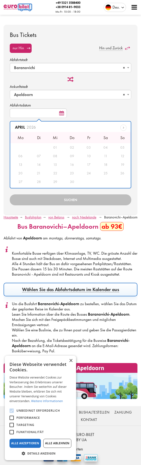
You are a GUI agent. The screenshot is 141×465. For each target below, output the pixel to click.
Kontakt (89, 419)
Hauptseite (11, 217)
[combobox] (70, 67)
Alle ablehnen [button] (57, 443)
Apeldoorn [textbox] (69, 94)
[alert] (40, 408)
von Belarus (56, 217)
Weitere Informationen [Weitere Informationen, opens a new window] (47, 401)
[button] (40, 453)
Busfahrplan (33, 217)
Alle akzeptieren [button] (25, 443)
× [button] (71, 361)
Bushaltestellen (94, 412)
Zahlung (123, 412)
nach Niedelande (84, 217)
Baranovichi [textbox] (69, 67)
